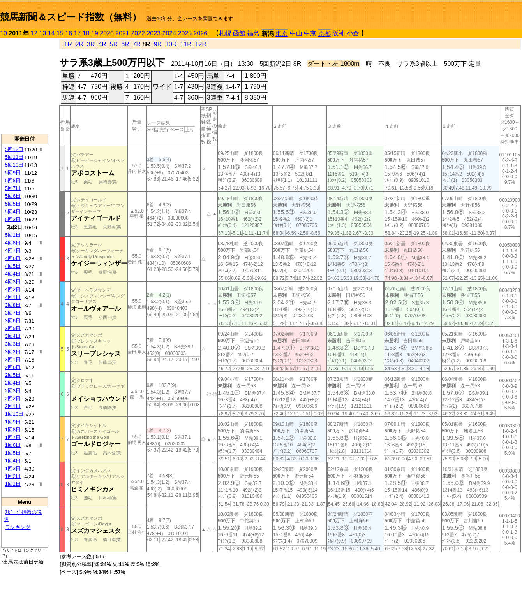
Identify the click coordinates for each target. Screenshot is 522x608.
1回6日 (13, 445)
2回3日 (13, 391)
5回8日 (13, 180)
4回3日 (13, 282)
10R (170, 44)
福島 (253, 33)
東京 (281, 33)
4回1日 (13, 297)
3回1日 (13, 359)
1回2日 (13, 476)
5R (114, 44)
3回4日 (13, 336)
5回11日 (14, 157)
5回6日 (13, 196)
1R (68, 44)
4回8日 (13, 243)
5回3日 (13, 219)
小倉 (353, 33)
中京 (310, 33)
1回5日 (13, 453)
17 (77, 33)
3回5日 (13, 328)
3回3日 (13, 344)
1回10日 (14, 414)
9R (158, 44)
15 (59, 33)
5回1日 (13, 235)
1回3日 (13, 468)
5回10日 (14, 165)
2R (79, 44)
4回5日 (13, 266)
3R (91, 44)
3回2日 (13, 352)
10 (3, 33)
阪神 (338, 33)
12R (200, 44)
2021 (122, 33)
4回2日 (13, 289)
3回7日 (13, 313)
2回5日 (13, 375)
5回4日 (13, 211)
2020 (107, 33)
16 (68, 33)
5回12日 (14, 149)
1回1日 (13, 484)
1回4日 (13, 461)
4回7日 (13, 250)
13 (42, 33)
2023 (153, 33)
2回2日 (13, 398)
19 (94, 33)
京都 (324, 33)
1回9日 (13, 422)
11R (185, 44)
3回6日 (13, 320)
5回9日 (13, 173)
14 (51, 33)
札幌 (225, 33)
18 (86, 33)
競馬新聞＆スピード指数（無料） (70, 17)
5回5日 (13, 204)
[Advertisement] (24, 86)
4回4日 (13, 274)
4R (102, 44)
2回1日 (13, 406)
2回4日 (13, 383)
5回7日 (13, 188)
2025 (185, 33)
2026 (201, 33)
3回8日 (13, 305)
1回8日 (13, 429)
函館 (239, 33)
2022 (138, 33)
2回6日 (13, 367)
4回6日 (13, 258)
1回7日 (13, 437)
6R (125, 44)
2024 (169, 33)
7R (136, 44)
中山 (296, 33)
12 (33, 33)
